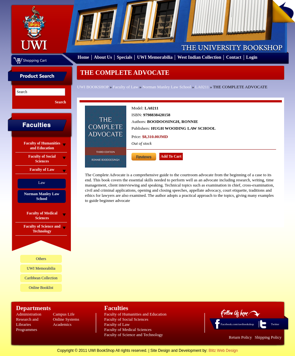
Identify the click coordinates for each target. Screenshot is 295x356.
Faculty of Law (125, 86)
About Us (103, 57)
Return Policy (240, 337)
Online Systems (66, 319)
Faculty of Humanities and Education (135, 314)
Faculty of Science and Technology (133, 334)
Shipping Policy (268, 337)
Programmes (26, 329)
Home (83, 57)
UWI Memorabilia (155, 57)
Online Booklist (41, 287)
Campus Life (64, 314)
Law (41, 182)
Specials (124, 57)
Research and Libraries (27, 322)
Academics (62, 324)
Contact (233, 57)
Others (41, 258)
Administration (28, 314)
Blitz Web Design (223, 350)
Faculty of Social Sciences (126, 319)
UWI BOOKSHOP (93, 86)
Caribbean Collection (41, 278)
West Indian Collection (199, 57)
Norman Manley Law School (166, 86)
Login (251, 57)
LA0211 (202, 86)
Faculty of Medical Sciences (128, 329)
